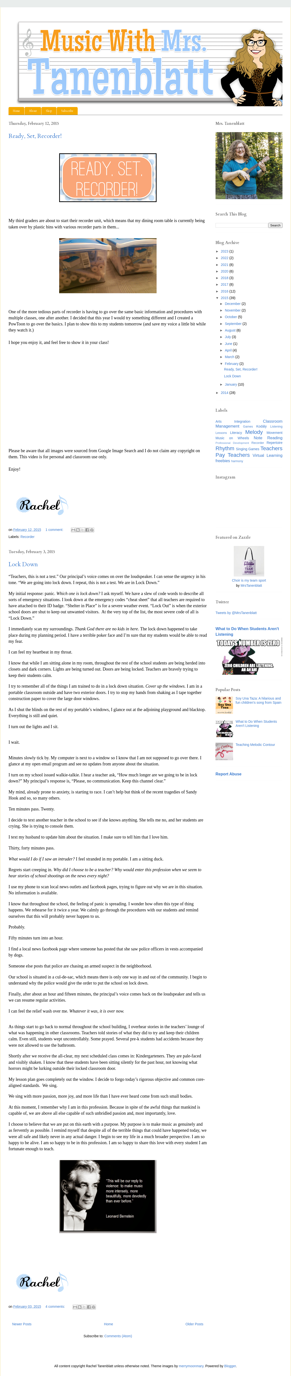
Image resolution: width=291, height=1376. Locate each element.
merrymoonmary (191, 1366)
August (230, 330)
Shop (49, 111)
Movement (274, 433)
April (229, 350)
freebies (223, 461)
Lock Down (23, 564)
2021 (225, 265)
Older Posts (194, 1324)
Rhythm (225, 448)
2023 (225, 251)
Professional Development (232, 442)
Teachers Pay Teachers (249, 451)
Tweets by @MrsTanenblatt (236, 613)
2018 (225, 278)
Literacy (236, 433)
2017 (225, 284)
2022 (225, 258)
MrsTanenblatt (251, 585)
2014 (225, 393)
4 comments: (56, 1306)
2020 (225, 271)
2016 (225, 291)
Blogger (230, 1366)
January (231, 384)
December (233, 304)
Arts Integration (233, 421)
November (233, 310)
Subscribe (67, 111)
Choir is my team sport (249, 580)
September (233, 324)
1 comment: (55, 530)
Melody (254, 432)
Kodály (261, 426)
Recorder (27, 537)
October (231, 317)
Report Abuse (229, 774)
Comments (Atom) (118, 1336)
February (232, 364)
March (230, 357)
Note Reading (268, 438)
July (228, 337)
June (229, 344)
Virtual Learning (267, 455)
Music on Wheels (232, 438)
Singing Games (247, 449)
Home (16, 111)
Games (248, 426)
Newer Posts (21, 1324)
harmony (237, 461)
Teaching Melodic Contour (255, 745)
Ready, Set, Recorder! (35, 136)
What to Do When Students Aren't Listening (256, 724)
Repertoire (274, 443)
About (33, 111)
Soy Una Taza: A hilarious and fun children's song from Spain (259, 700)
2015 (225, 298)
